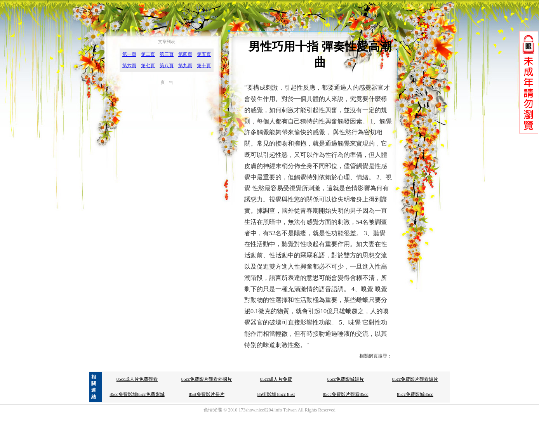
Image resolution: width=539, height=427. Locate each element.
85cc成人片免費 (276, 379)
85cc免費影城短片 (345, 379)
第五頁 (204, 54)
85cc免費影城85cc (415, 394)
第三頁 (167, 54)
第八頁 (167, 65)
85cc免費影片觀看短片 (415, 379)
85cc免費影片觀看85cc (345, 394)
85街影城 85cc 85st (276, 394)
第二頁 (148, 54)
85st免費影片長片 (206, 394)
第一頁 (129, 54)
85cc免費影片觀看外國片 (206, 379)
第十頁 (204, 65)
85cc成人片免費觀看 (137, 379)
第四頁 (185, 54)
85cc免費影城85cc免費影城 (137, 394)
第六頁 (129, 65)
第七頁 (148, 65)
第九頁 (185, 65)
